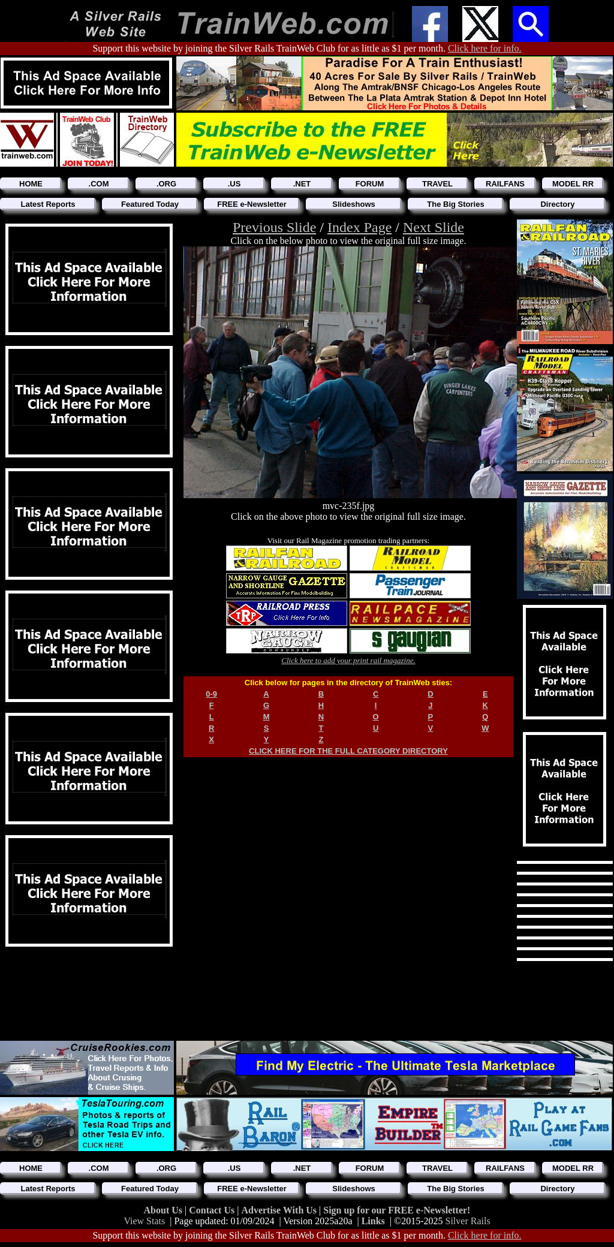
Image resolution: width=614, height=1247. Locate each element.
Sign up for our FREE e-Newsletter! (396, 1210)
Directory (557, 204)
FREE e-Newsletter (252, 204)
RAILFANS (505, 183)
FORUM (370, 183)
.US (234, 183)
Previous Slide (274, 227)
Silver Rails (468, 1221)
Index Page (359, 227)
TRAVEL (437, 183)
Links (373, 1221)
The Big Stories (455, 204)
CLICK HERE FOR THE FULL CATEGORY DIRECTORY (348, 750)
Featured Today (150, 204)
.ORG (166, 183)
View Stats (144, 1221)
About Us (164, 1210)
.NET (302, 183)
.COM (99, 183)
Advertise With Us (280, 1210)
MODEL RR (573, 183)
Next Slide (433, 227)
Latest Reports (47, 204)
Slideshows (353, 204)
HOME (31, 183)
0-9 (211, 693)
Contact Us (213, 1210)
